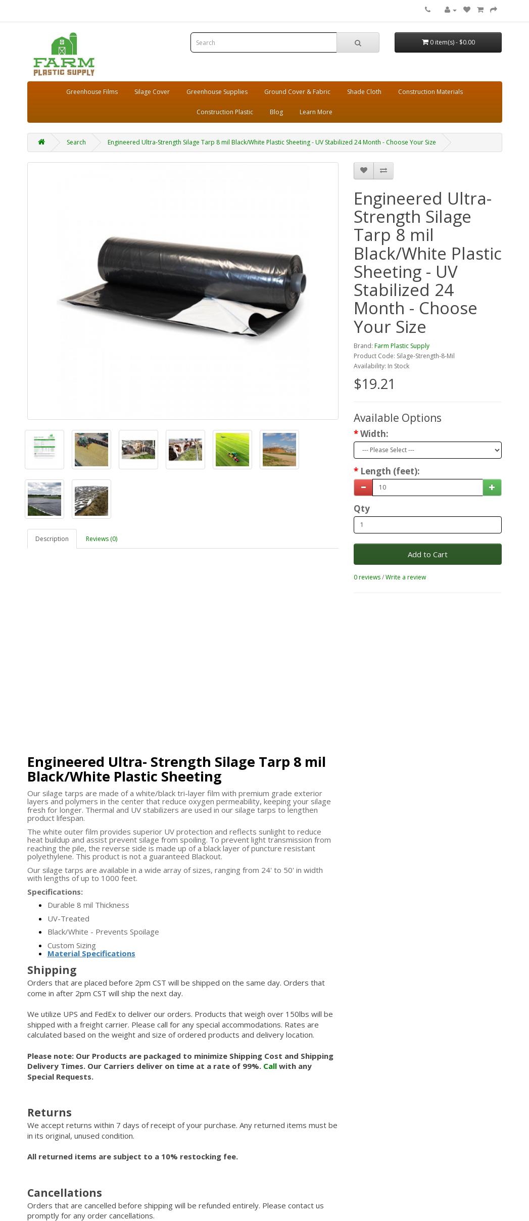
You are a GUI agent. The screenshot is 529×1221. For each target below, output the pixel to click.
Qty (362, 509)
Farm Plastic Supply (401, 345)
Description (52, 538)
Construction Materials (430, 91)
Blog (276, 112)
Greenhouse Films (92, 91)
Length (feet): (390, 471)
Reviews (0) (101, 538)
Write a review (406, 577)
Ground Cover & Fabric (297, 91)
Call (270, 1066)
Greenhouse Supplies (217, 91)
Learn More (316, 112)
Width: (374, 434)
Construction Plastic (225, 112)
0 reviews (367, 577)
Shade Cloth (364, 91)
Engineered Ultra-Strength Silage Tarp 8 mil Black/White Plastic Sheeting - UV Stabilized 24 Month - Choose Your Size (272, 142)
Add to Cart (428, 554)
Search (76, 142)
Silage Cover (152, 91)
